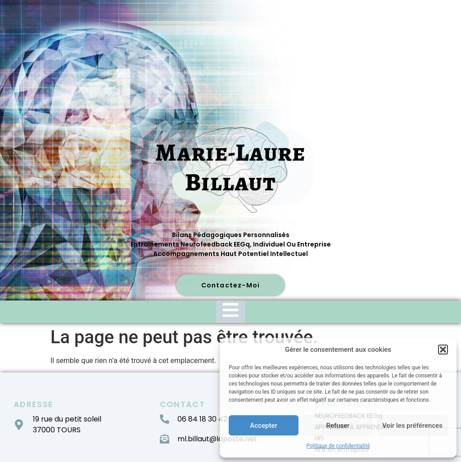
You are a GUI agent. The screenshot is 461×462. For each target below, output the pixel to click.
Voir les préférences (412, 426)
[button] (442, 349)
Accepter (263, 426)
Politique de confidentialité (338, 446)
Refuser (337, 426)
